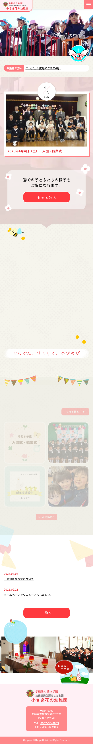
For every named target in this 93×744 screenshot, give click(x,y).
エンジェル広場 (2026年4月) (43, 68)
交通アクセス (46, 717)
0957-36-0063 (49, 723)
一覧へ (46, 612)
